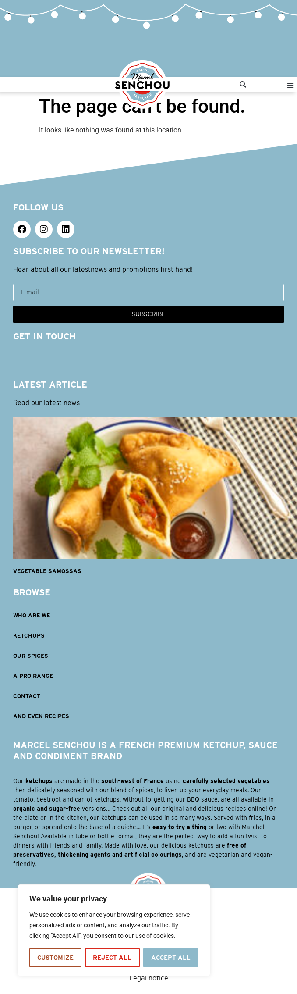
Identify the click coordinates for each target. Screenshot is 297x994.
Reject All (112, 957)
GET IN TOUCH (44, 336)
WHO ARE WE (31, 615)
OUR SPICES (30, 655)
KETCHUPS (29, 635)
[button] (243, 84)
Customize (55, 957)
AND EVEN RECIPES (41, 716)
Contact (26, 696)
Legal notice (148, 978)
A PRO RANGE (33, 676)
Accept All (171, 957)
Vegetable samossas (47, 571)
